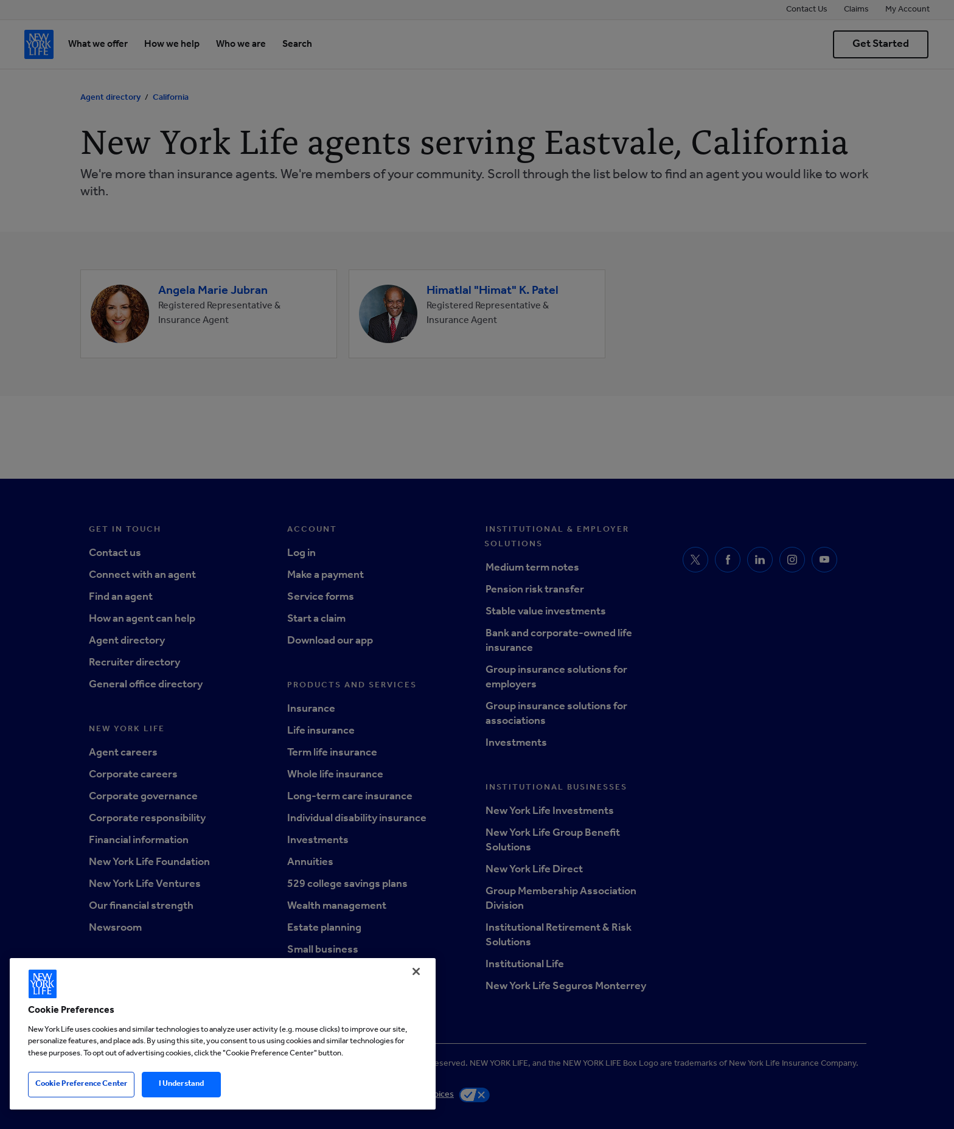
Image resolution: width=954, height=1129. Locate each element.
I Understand (181, 1084)
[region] (223, 1034)
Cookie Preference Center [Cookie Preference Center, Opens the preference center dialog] (81, 1084)
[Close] (416, 971)
